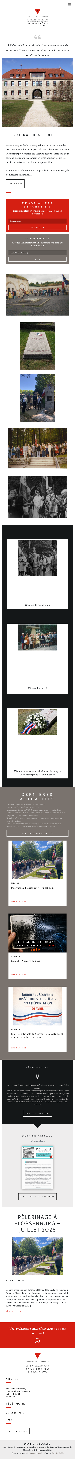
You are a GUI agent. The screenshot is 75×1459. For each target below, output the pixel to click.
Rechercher (37, 227)
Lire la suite (15, 184)
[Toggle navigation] (69, 4)
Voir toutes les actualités (37, 833)
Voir (37, 259)
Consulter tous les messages (37, 1197)
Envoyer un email (18, 1431)
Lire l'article (18, 902)
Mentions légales (36, 1453)
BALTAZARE (58, 1453)
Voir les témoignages (37, 1113)
